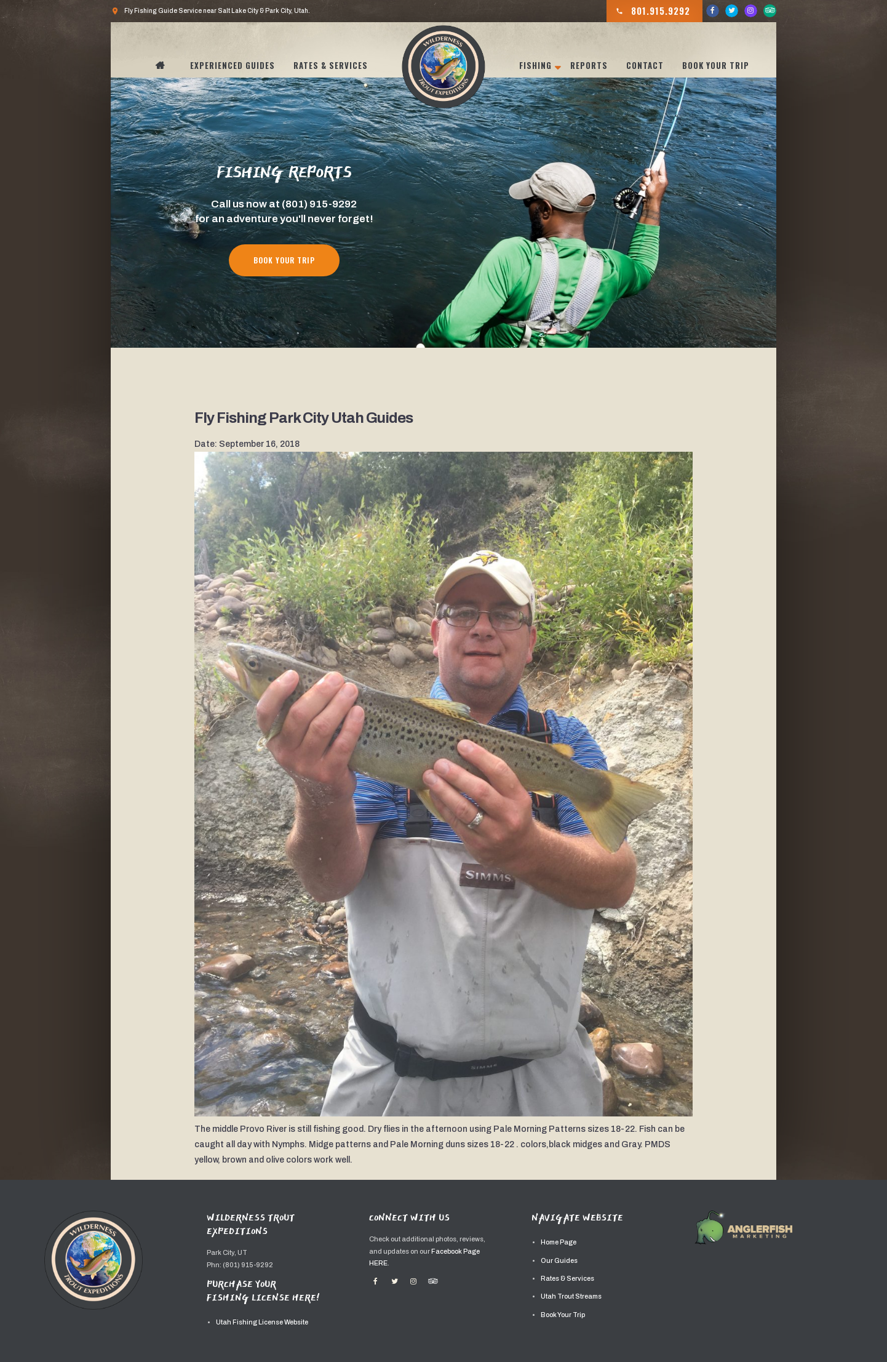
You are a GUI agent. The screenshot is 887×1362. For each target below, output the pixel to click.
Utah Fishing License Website (262, 1322)
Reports (589, 65)
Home (167, 65)
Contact (645, 65)
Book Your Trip (715, 65)
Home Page (558, 1242)
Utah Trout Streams (571, 1296)
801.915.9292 (653, 11)
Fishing (535, 65)
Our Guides (559, 1260)
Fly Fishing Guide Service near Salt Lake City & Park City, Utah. (210, 11)
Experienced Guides (232, 65)
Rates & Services (330, 65)
